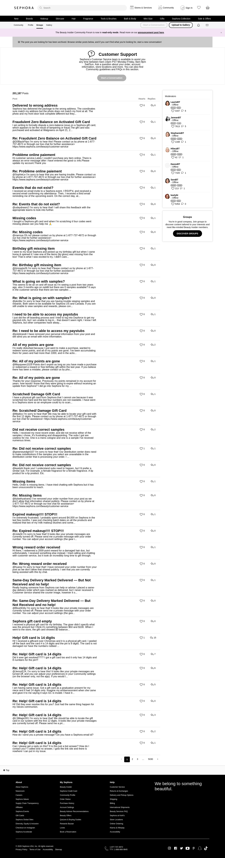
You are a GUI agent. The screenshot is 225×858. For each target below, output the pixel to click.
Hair (74, 18)
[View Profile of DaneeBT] (189, 164)
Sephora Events (22, 811)
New (16, 18)
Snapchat (200, 848)
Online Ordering (116, 824)
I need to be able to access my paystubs (45, 314)
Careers (19, 795)
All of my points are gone (33, 345)
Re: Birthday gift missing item (36, 265)
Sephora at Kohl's (117, 815)
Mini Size (148, 18)
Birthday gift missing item (33, 248)
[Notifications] (199, 25)
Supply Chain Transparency (27, 803)
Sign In (189, 8)
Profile (30, 25)
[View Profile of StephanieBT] (189, 133)
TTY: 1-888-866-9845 (119, 849)
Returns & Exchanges (119, 791)
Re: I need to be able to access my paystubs (48, 331)
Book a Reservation (68, 832)
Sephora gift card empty (32, 621)
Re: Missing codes (27, 232)
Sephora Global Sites (24, 820)
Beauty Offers (65, 815)
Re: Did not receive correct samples (41, 448)
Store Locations (116, 820)
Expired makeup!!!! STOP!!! (34, 514)
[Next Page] (157, 759)
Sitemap (58, 849)
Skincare (60, 18)
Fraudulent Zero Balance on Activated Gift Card (51, 122)
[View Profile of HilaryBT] (189, 148)
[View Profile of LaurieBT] (189, 102)
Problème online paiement (33, 155)
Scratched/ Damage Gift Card (36, 394)
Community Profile (67, 795)
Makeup (44, 18)
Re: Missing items (27, 495)
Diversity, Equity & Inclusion (27, 824)
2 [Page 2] (132, 759)
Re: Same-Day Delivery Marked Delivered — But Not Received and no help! (51, 603)
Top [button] (7, 770)
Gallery (49, 25)
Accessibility (115, 832)
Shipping (113, 799)
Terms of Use (35, 849)
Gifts (162, 18)
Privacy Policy (21, 849)
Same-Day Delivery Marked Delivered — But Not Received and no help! (51, 582)
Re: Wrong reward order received (39, 564)
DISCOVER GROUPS (187, 233)
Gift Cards (20, 815)
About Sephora (22, 787)
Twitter (181, 848)
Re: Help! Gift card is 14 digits (36, 654)
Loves (62, 828)
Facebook (176, 848)
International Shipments (120, 807)
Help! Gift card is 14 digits (33, 638)
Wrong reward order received (36, 547)
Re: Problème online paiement (37, 171)
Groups (39, 25)
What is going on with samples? (38, 281)
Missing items (23, 481)
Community (18, 25)
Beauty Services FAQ (119, 811)
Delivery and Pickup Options (121, 795)
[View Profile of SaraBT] (189, 179)
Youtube (188, 848)
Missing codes (24, 218)
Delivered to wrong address (35, 105)
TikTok (206, 848)
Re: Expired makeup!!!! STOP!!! (38, 531)
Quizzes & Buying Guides (70, 820)
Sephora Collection (181, 18)
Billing (112, 803)
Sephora (24, 8)
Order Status (65, 799)
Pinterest (194, 848)
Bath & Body (130, 18)
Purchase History (67, 803)
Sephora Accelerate (24, 832)
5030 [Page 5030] (150, 759)
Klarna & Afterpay (117, 828)
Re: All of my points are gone (36, 361)
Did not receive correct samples (38, 430)
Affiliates (19, 807)
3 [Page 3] (137, 759)
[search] (82, 8)
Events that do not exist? (32, 188)
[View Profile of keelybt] (189, 195)
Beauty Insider (66, 787)
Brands (29, 18)
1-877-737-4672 (116, 847)
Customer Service (117, 787)
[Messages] (207, 25)
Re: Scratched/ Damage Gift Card (39, 411)
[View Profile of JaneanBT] (189, 117)
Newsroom (20, 791)
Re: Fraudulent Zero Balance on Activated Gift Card (54, 138)
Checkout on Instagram (25, 828)
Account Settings (67, 807)
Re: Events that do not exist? (36, 204)
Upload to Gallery (181, 25)
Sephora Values (22, 799)
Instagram (169, 848)
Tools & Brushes (108, 18)
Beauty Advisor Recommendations (74, 811)
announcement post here (151, 32)
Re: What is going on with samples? (41, 298)
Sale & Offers (204, 18)
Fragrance (88, 18)
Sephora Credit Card (68, 791)
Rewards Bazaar (67, 824)
